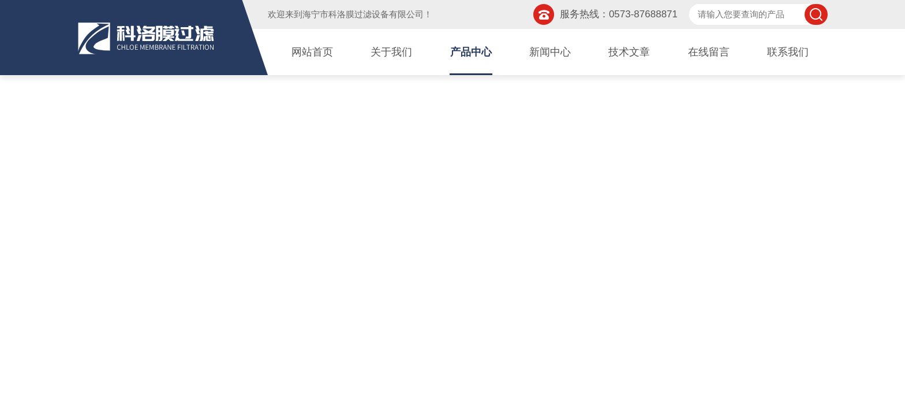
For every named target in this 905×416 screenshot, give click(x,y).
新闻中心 (550, 52)
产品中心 (471, 52)
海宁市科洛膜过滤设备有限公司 (363, 14)
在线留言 (709, 52)
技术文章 (629, 52)
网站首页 (312, 52)
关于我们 (391, 52)
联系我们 (788, 52)
